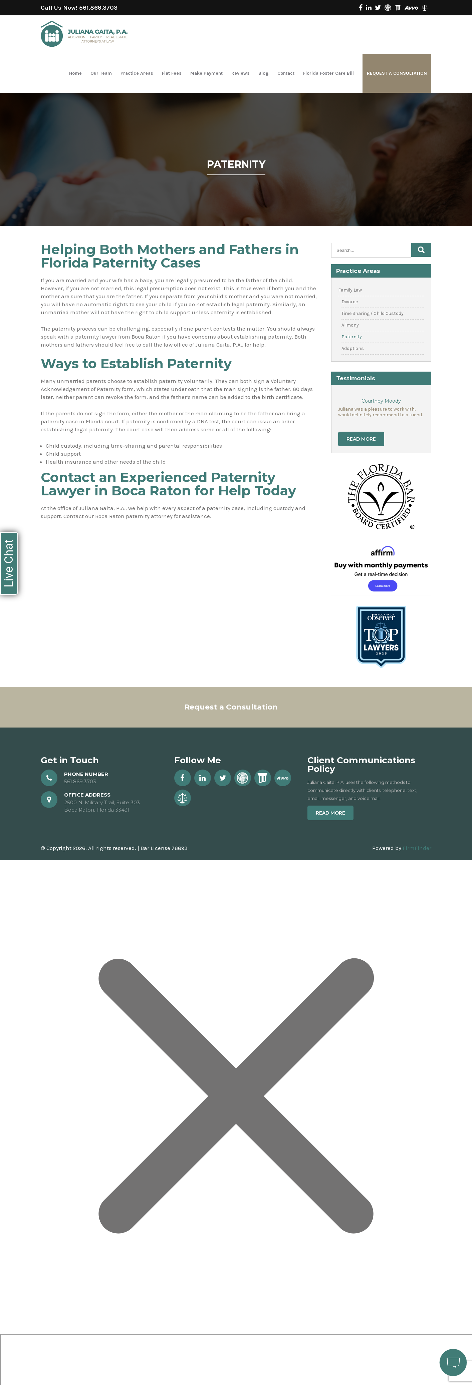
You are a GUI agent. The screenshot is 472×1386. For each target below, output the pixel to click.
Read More (361, 439)
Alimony (350, 325)
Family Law (350, 290)
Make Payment (206, 73)
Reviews (240, 73)
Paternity (351, 337)
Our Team (101, 73)
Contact (285, 73)
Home (75, 73)
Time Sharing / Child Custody (372, 313)
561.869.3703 (98, 7)
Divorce (349, 302)
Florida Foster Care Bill (328, 73)
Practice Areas (137, 73)
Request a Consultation (397, 73)
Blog (263, 73)
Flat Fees (172, 73)
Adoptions (352, 348)
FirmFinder (417, 848)
